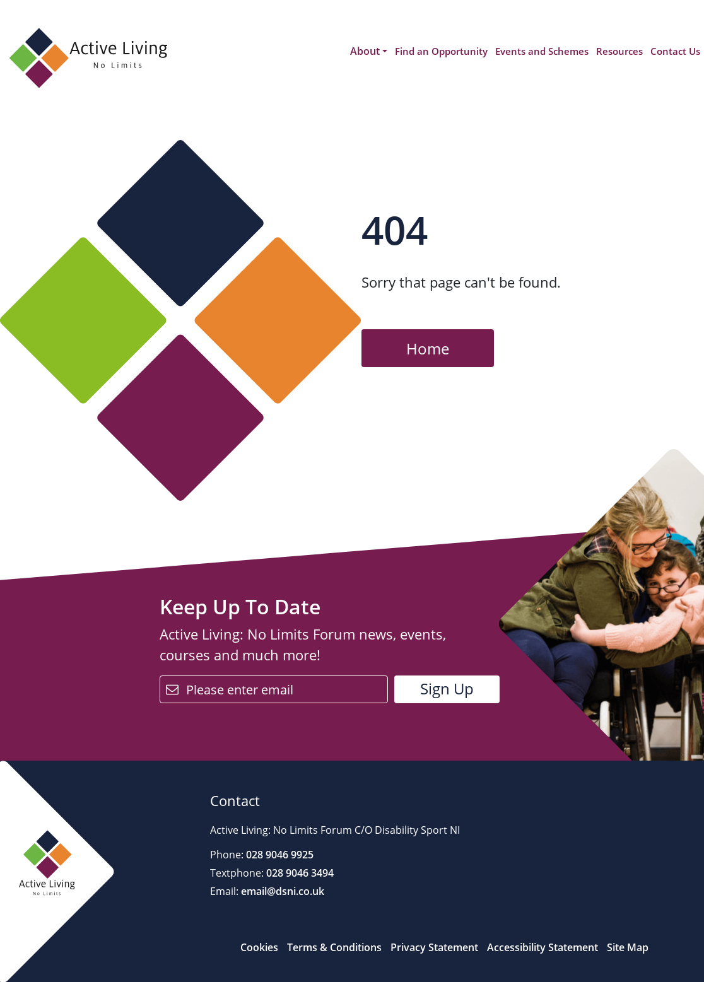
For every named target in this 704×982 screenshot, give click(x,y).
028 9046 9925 (278, 855)
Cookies (259, 947)
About (365, 51)
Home (427, 348)
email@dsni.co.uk (281, 891)
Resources (619, 51)
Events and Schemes (542, 51)
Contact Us (675, 51)
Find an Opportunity (441, 51)
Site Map (627, 947)
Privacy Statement (434, 947)
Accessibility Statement (542, 947)
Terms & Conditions (334, 947)
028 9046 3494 (299, 873)
